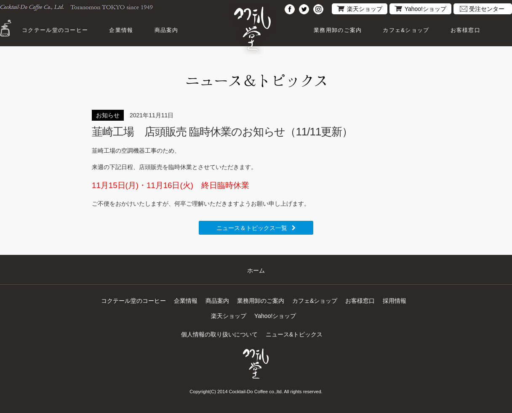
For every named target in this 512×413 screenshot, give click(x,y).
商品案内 (167, 30)
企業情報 (121, 30)
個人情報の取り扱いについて (219, 334)
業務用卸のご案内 (338, 30)
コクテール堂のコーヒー (55, 30)
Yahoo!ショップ (425, 8)
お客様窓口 (466, 30)
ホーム (256, 270)
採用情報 (394, 300)
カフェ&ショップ (406, 30)
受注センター (486, 8)
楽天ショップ (364, 8)
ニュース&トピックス (294, 334)
